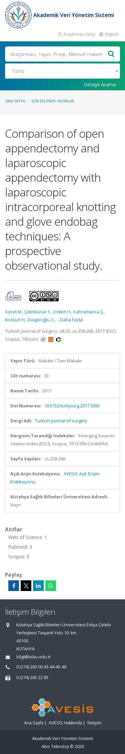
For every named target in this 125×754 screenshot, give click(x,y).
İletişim (94, 723)
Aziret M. (13, 312)
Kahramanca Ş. (88, 312)
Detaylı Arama (100, 84)
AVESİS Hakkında (65, 723)
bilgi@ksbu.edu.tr (33, 657)
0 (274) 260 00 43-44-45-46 (41, 667)
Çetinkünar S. (37, 312)
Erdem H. (62, 312)
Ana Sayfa (15, 100)
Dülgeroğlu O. (41, 320)
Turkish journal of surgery (61, 421)
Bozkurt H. (15, 320)
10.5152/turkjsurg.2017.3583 (72, 406)
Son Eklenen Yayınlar (52, 100)
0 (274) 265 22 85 (32, 677)
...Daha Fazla (70, 320)
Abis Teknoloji (55, 746)
